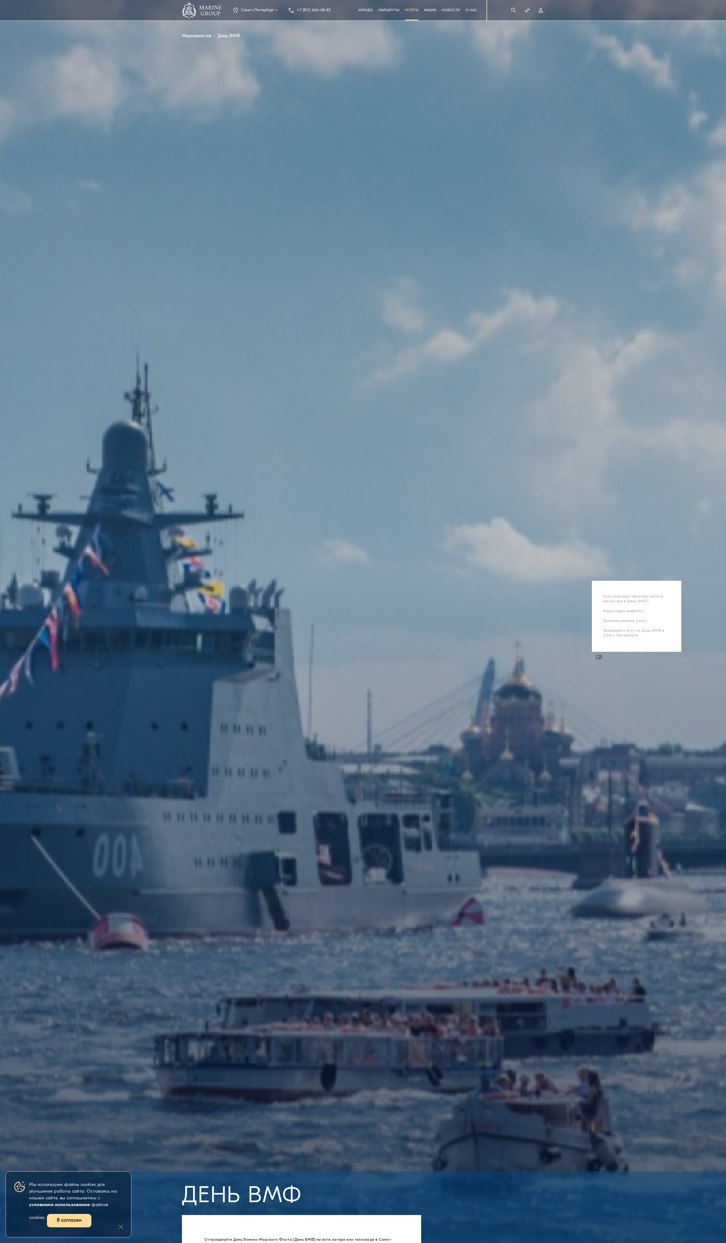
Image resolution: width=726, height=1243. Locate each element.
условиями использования (59, 1204)
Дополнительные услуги (625, 621)
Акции (430, 10)
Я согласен (69, 1220)
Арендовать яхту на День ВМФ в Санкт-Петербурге (633, 632)
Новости (451, 10)
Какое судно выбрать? (623, 611)
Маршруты (388, 10)
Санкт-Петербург (253, 10)
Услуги (411, 10)
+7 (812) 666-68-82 (309, 10)
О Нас (471, 10)
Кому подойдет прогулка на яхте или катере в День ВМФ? (633, 598)
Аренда (365, 10)
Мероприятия (196, 36)
